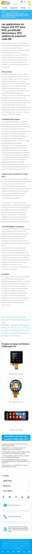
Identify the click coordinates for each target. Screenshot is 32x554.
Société (23, 8)
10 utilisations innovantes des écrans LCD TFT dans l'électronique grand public (16, 319)
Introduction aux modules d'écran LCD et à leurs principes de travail (15, 466)
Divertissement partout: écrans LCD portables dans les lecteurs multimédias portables (16, 452)
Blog (18, 12)
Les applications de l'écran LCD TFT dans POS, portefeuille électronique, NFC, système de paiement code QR (15, 15)
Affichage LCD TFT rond (16, 402)
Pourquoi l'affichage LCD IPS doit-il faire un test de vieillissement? (15, 444)
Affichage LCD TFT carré (16, 374)
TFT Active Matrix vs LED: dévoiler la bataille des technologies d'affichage (15, 456)
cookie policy (18, 548)
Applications (14, 8)
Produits (4, 8)
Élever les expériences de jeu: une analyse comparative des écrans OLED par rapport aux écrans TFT (16, 461)
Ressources (7, 486)
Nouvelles (12, 12)
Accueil (6, 12)
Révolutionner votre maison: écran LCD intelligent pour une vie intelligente (14, 448)
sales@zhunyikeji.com (14, 505)
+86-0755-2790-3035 (14, 516)
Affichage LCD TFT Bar (16, 430)
